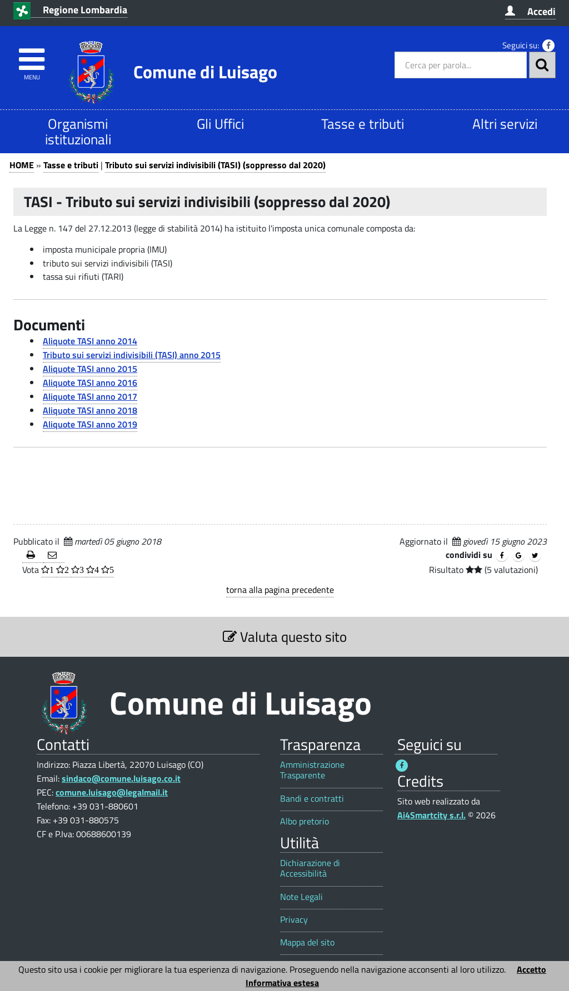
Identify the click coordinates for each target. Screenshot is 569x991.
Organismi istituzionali (78, 131)
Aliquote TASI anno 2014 (90, 341)
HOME (21, 165)
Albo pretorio (304, 821)
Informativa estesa (282, 982)
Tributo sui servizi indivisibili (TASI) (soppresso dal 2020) (215, 165)
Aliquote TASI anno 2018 (90, 410)
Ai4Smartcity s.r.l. (431, 815)
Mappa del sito (307, 942)
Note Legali (301, 897)
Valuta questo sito (285, 636)
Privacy (294, 919)
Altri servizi (504, 123)
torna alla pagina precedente (280, 589)
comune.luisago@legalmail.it (112, 792)
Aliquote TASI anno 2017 (90, 396)
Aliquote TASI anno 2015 (90, 368)
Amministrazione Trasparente (312, 770)
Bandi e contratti (312, 798)
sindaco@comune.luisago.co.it (121, 778)
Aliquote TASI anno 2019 (90, 424)
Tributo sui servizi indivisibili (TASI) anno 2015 (132, 354)
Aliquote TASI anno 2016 (90, 382)
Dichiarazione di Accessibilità (310, 868)
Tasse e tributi (362, 123)
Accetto (531, 969)
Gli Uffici (220, 123)
